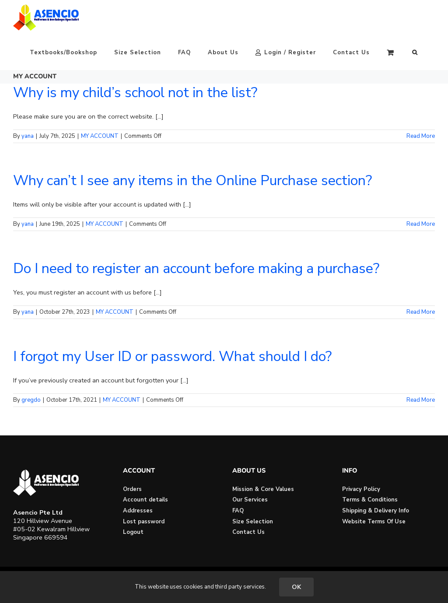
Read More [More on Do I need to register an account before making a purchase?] (420, 312)
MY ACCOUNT (100, 136)
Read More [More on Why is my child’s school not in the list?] (420, 136)
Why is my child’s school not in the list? (135, 92)
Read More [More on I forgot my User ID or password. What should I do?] (420, 400)
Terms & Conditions (370, 500)
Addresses (138, 511)
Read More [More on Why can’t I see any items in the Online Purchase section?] (420, 224)
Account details (145, 500)
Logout (133, 532)
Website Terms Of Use (374, 522)
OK (296, 587)
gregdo (31, 400)
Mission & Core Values (263, 489)
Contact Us (248, 532)
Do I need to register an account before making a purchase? (196, 268)
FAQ (238, 511)
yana (27, 136)
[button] (415, 52)
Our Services (250, 500)
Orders (132, 489)
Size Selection (252, 522)
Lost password (143, 522)
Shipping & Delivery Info (375, 511)
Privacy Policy (361, 489)
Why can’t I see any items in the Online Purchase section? (192, 180)
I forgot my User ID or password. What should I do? (172, 356)
